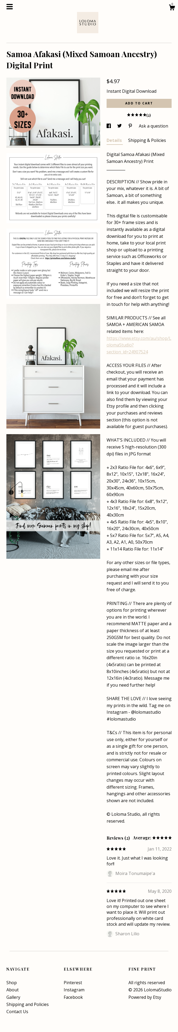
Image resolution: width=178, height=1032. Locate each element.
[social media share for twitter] (120, 126)
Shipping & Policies (147, 140)
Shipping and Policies (27, 1004)
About (12, 990)
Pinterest (73, 983)
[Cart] (172, 8)
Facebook (73, 997)
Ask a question (153, 126)
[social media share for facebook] (109, 126)
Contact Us (17, 1011)
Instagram (74, 990)
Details (115, 140)
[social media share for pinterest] (131, 126)
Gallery (13, 997)
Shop (11, 983)
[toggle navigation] (9, 6)
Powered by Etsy (144, 997)
